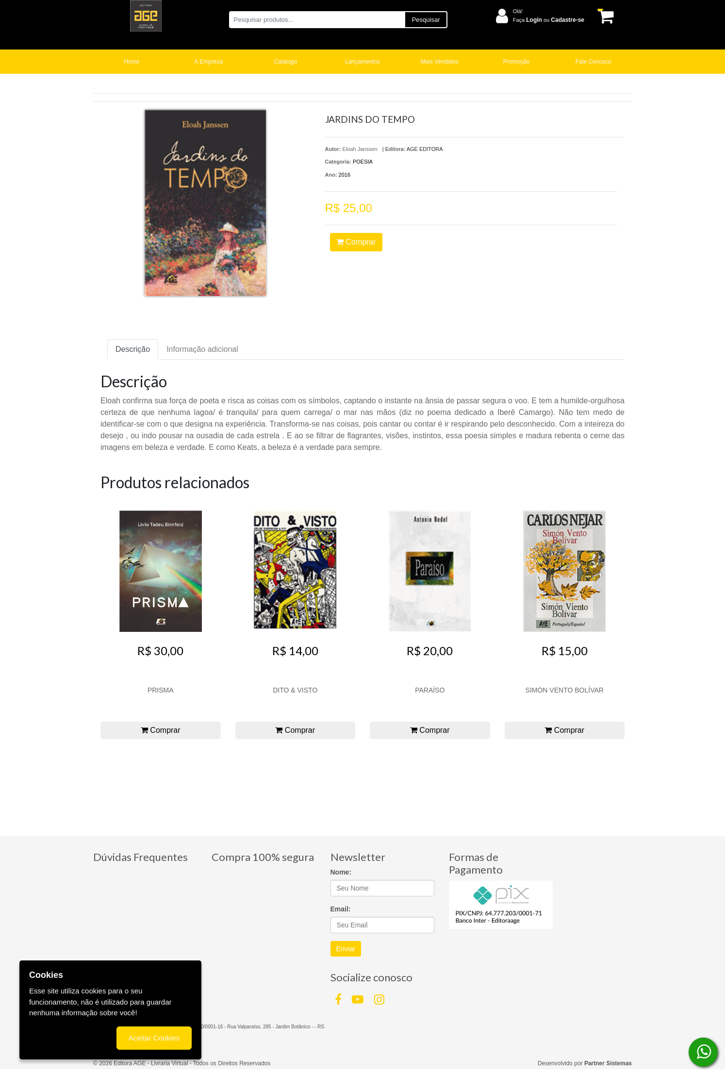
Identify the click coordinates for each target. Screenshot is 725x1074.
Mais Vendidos (440, 61)
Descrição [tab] (132, 349)
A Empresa (209, 61)
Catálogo (285, 61)
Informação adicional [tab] (202, 349)
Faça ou (548, 20)
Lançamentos (362, 61)
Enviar (346, 949)
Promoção (516, 61)
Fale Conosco (593, 61)
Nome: (341, 872)
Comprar (356, 242)
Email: (340, 909)
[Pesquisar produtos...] (316, 19)
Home (131, 61)
